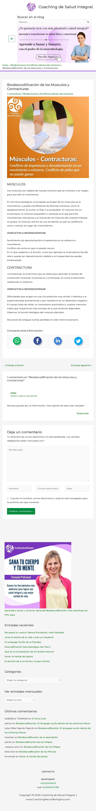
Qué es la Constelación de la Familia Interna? (29, 651)
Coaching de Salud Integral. (66, 6)
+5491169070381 (50, 787)
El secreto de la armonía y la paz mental (27, 661)
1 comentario (14, 93)
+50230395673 (48, 783)
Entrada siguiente (82, 365)
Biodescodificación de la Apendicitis (38, 737)
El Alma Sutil (39, 718)
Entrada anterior (13, 365)
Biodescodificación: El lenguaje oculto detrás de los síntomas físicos (53, 723)
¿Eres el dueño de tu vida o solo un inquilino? (29, 637)
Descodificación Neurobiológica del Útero (27, 647)
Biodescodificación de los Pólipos (34, 742)
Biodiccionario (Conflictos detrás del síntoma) (48, 93)
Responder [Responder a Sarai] (83, 413)
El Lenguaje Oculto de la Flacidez (23, 642)
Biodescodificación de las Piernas (37, 751)
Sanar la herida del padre (19, 656)
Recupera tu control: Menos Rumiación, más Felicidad (34, 632)
